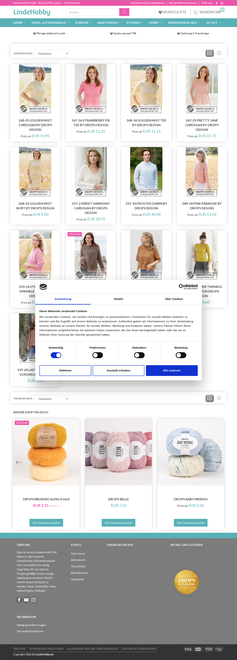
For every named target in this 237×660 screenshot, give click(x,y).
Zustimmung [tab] (63, 299)
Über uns (207, 2)
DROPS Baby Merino (191, 499)
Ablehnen (65, 370)
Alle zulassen (172, 370)
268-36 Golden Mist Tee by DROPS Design (146, 122)
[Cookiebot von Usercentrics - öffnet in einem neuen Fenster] (181, 287)
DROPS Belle (118, 499)
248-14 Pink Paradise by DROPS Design (202, 206)
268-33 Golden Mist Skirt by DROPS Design (35, 206)
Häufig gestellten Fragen (31, 625)
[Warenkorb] (209, 11)
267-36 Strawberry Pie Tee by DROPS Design (91, 122)
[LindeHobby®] (31, 11)
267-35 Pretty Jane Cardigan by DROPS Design (202, 125)
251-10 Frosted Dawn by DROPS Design (146, 206)
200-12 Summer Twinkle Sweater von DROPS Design (202, 291)
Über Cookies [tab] (174, 299)
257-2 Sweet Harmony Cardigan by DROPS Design (91, 208)
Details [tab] (118, 299)
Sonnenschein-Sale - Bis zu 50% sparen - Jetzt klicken (46, 2)
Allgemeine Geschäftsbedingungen (92, 648)
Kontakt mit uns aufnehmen (147, 2)
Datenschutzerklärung (139, 648)
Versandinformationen (183, 2)
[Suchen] (124, 12)
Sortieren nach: (23, 53)
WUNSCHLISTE (172, 12)
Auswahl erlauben (118, 370)
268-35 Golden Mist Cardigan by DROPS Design (35, 125)
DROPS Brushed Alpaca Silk (46, 499)
